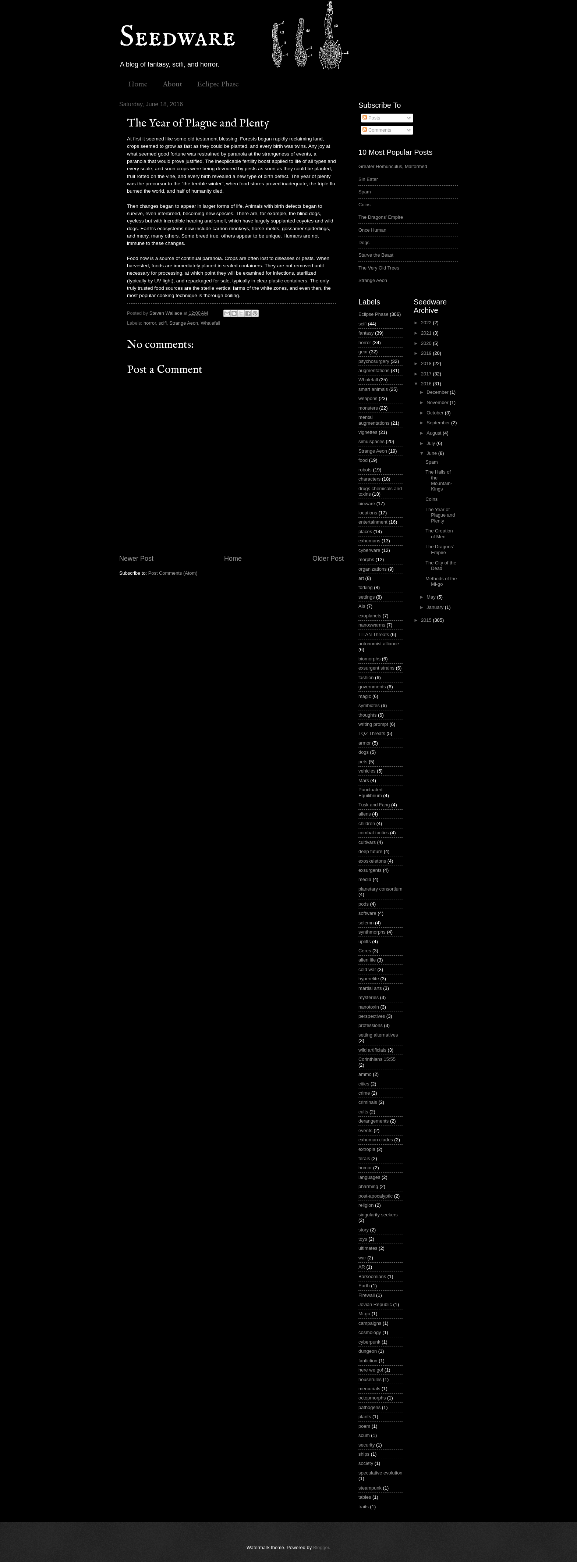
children (366, 823)
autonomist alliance (378, 643)
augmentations (373, 370)
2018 (427, 363)
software (367, 913)
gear (363, 351)
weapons (368, 398)
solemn (366, 923)
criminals (367, 1102)
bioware (366, 503)
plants (364, 1416)
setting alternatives (378, 1035)
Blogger (321, 1547)
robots (365, 469)
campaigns (369, 1323)
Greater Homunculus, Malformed (392, 166)
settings (366, 597)
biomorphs (369, 658)
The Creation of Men (439, 533)
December (438, 392)
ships (363, 1454)
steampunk (370, 1488)
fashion (366, 677)
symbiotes (369, 705)
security (366, 1445)
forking (365, 587)
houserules (370, 1379)
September (438, 422)
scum (364, 1435)
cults (363, 1112)
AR (361, 1267)
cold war (367, 969)
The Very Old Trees (378, 268)
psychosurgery (373, 361)
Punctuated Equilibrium (370, 792)
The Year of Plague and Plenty (440, 515)
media (364, 879)
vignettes (368, 432)
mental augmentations (373, 419)
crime (364, 1093)
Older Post (328, 558)
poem (364, 1426)
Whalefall (210, 323)
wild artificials (372, 1050)
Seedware (177, 37)
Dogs (363, 242)
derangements (373, 1121)
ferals (364, 1158)
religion (366, 1205)
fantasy (366, 333)
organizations (372, 569)
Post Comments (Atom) (173, 573)
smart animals (373, 389)
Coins (364, 204)
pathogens (369, 1407)
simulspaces (371, 441)
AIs (361, 606)
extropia (366, 1149)
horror (150, 323)
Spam (364, 192)
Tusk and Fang (374, 804)
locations (367, 513)
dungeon (367, 1351)
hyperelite (368, 978)
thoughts (367, 715)
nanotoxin (368, 1007)
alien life (367, 960)
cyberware (369, 550)
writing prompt (373, 724)
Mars (363, 780)
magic (364, 696)
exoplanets (369, 615)
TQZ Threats (371, 733)
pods (363, 904)
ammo (365, 1074)
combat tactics (373, 832)
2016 (427, 383)
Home (138, 84)
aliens (364, 814)
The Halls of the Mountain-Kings (438, 480)
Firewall (366, 1295)
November (438, 402)
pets (362, 761)
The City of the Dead (440, 565)
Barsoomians (372, 1276)
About (172, 84)
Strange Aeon (183, 323)
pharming (368, 1186)
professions (370, 1025)
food (363, 460)
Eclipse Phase (218, 84)
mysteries (368, 997)
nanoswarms (371, 625)
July (431, 443)
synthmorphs (372, 932)
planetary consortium (380, 889)
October (435, 413)
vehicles (367, 771)
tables (364, 1497)
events (365, 1130)
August (434, 433)
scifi (163, 323)
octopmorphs (372, 1398)
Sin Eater (368, 179)
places (365, 531)
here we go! (370, 1370)
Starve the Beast (375, 255)
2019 (427, 353)
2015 (427, 620)
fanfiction (368, 1360)
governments (372, 686)
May (431, 597)
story (363, 1230)
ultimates (368, 1248)
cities (363, 1084)
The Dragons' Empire (380, 217)
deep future (370, 851)
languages (369, 1177)
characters (369, 479)
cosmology (369, 1332)
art (361, 578)
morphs (366, 559)
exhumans (369, 540)
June (432, 453)
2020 (427, 343)
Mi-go (364, 1313)
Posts (371, 118)
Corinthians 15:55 (377, 1059)
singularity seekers (378, 1214)
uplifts (364, 941)
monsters (368, 408)
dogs (363, 752)
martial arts (370, 988)
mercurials (369, 1388)
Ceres (364, 950)
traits (363, 1506)
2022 (427, 322)
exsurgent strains (376, 668)
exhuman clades (375, 1139)
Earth (364, 1285)
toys (362, 1239)
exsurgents (370, 870)
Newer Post (136, 558)
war (362, 1257)
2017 (427, 374)
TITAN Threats (373, 634)
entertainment (372, 522)
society (365, 1463)
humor (365, 1167)
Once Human (372, 230)
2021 (427, 333)
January (435, 607)
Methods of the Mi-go (441, 581)
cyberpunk (369, 1342)
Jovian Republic (375, 1304)
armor (364, 743)
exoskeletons (372, 861)
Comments (376, 130)
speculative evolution (380, 1473)
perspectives (371, 1016)
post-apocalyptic (375, 1196)
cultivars (367, 842)
